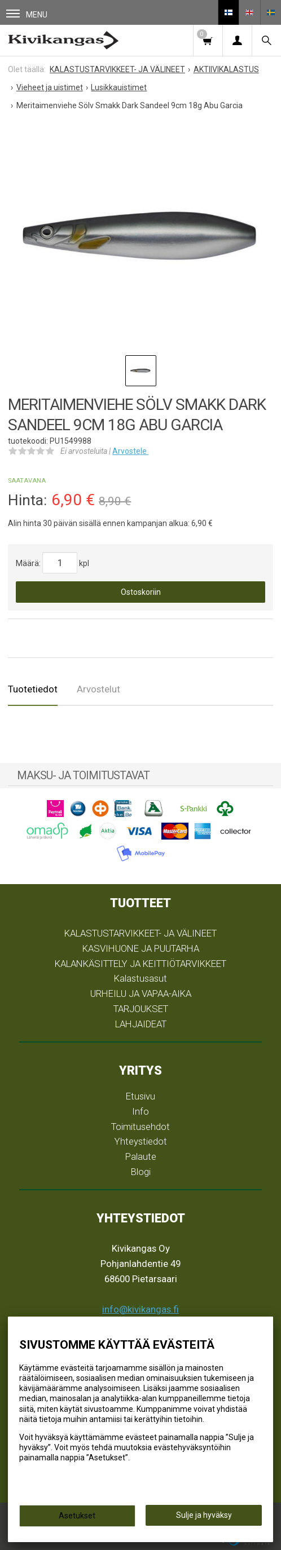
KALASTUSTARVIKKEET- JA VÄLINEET (140, 933)
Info (140, 1111)
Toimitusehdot (140, 1126)
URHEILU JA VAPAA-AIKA (140, 993)
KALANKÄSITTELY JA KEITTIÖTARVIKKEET (140, 963)
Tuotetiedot (33, 689)
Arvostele (130, 451)
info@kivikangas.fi (140, 1309)
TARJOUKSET (140, 1008)
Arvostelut (98, 689)
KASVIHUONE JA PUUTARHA (140, 948)
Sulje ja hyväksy (204, 1515)
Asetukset (77, 1515)
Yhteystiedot (141, 1141)
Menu (26, 14)
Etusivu (140, 1096)
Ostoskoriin (141, 592)
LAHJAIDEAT (140, 1024)
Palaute (140, 1156)
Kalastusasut (140, 978)
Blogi (141, 1171)
